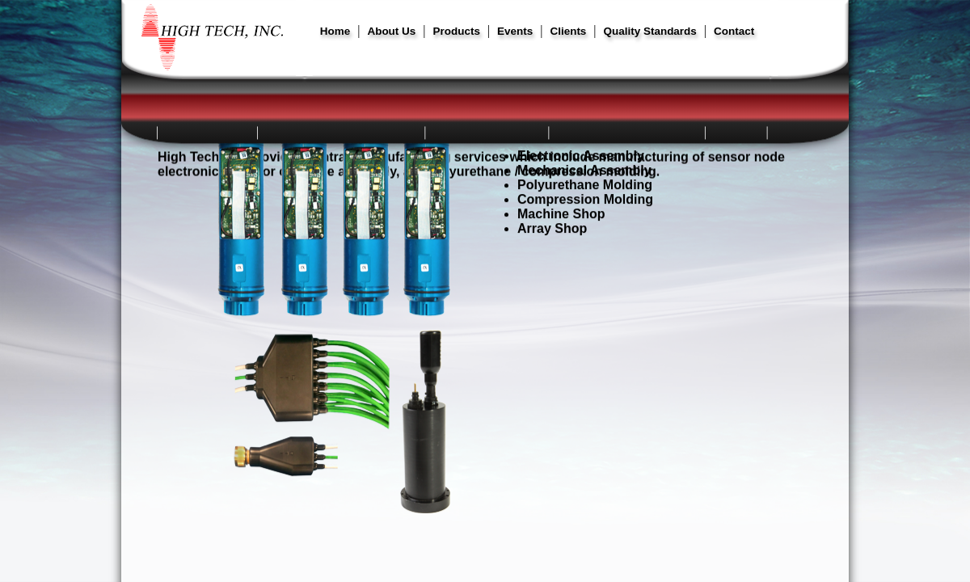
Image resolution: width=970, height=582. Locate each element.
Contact (734, 31)
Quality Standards (650, 31)
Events (515, 31)
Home (335, 31)
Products (456, 31)
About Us (391, 31)
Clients (568, 31)
